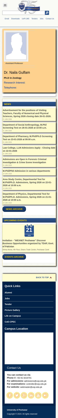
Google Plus (24, 395)
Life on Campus (13, 316)
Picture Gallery (12, 310)
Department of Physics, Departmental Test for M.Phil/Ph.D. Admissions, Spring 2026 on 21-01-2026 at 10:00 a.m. (27, 197)
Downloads (15, 19)
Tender (8, 304)
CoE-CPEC (10, 322)
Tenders (35, 19)
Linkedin (31, 395)
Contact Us (50, 19)
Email (7, 19)
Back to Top (42, 277)
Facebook (10, 395)
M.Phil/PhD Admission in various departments (26, 171)
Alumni (8, 292)
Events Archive (14, 257)
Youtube (38, 395)
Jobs (41, 19)
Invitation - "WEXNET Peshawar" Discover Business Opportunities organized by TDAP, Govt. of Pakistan (28, 243)
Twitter (17, 395)
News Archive (14, 209)
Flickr (45, 395)
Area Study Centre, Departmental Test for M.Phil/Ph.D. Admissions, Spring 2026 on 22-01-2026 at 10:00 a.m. (27, 182)
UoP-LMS (25, 19)
